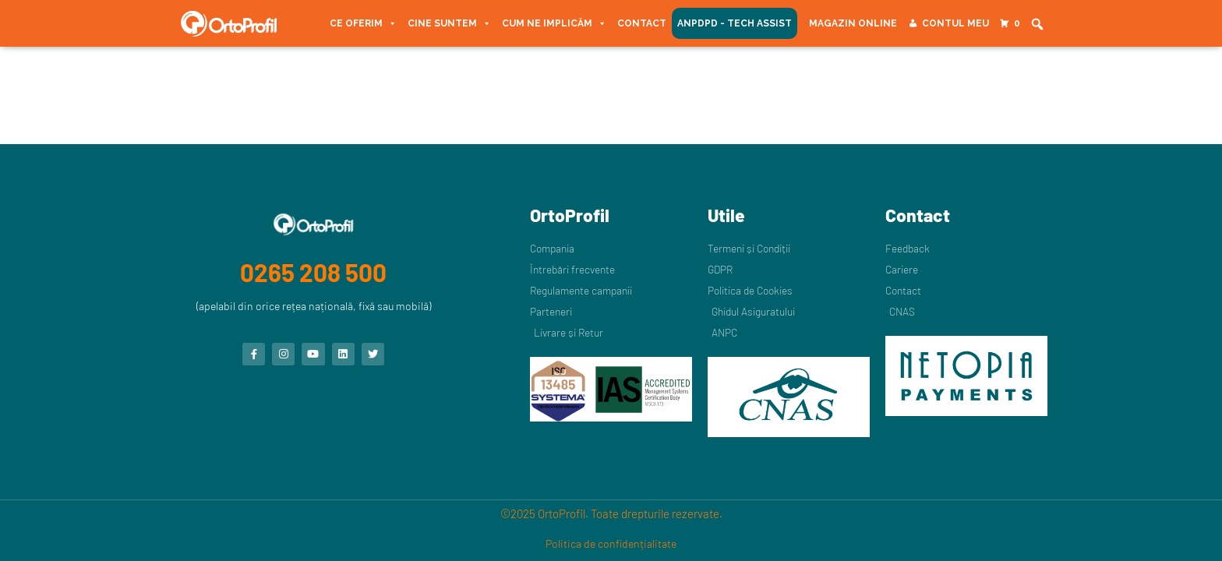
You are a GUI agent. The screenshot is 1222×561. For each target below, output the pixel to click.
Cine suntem (449, 23)
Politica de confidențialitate (611, 543)
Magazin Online (853, 23)
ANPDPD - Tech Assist (734, 23)
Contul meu (955, 23)
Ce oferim (363, 23)
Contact (641, 23)
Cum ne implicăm (554, 23)
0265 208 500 (313, 268)
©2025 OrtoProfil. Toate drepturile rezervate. (611, 513)
